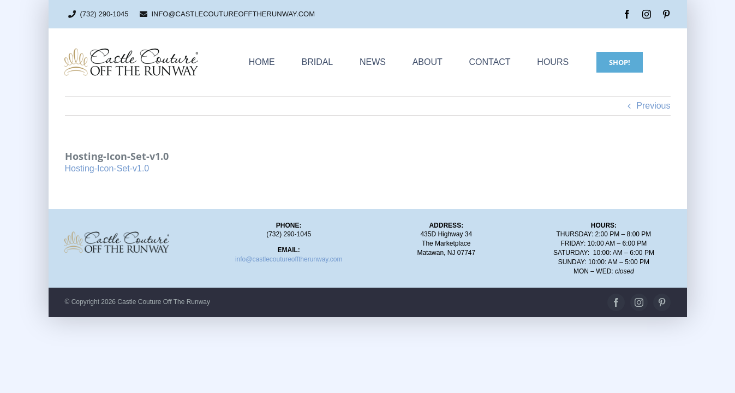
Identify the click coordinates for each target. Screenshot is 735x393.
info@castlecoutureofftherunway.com (289, 259)
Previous (653, 105)
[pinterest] (666, 14)
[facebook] (627, 14)
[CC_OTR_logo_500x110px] (131, 51)
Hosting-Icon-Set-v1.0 (107, 168)
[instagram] (646, 14)
